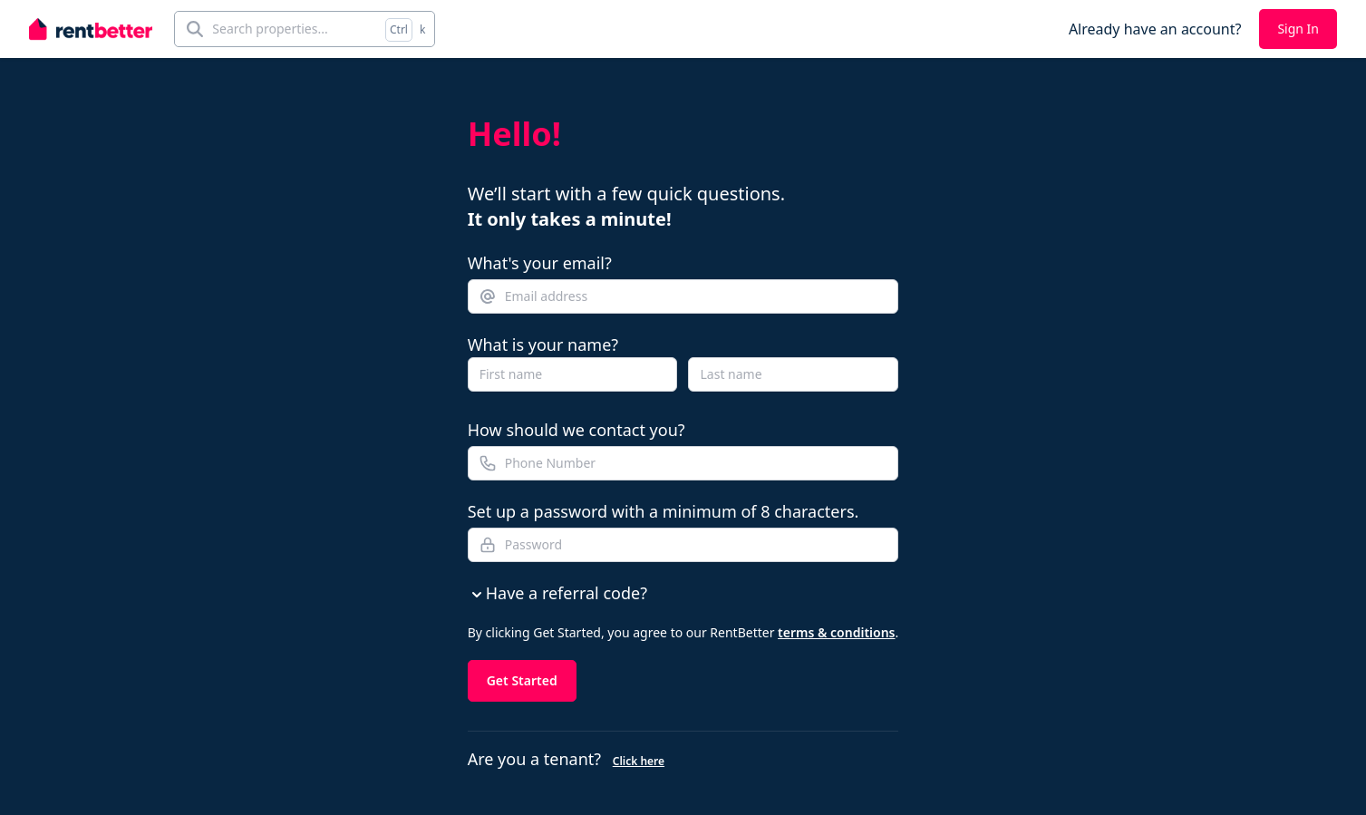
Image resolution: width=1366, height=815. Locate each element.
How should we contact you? (576, 430)
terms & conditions (836, 632)
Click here (638, 761)
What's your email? (540, 263)
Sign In (1298, 28)
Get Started (522, 680)
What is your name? (543, 344)
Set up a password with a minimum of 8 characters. (663, 511)
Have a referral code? (557, 593)
